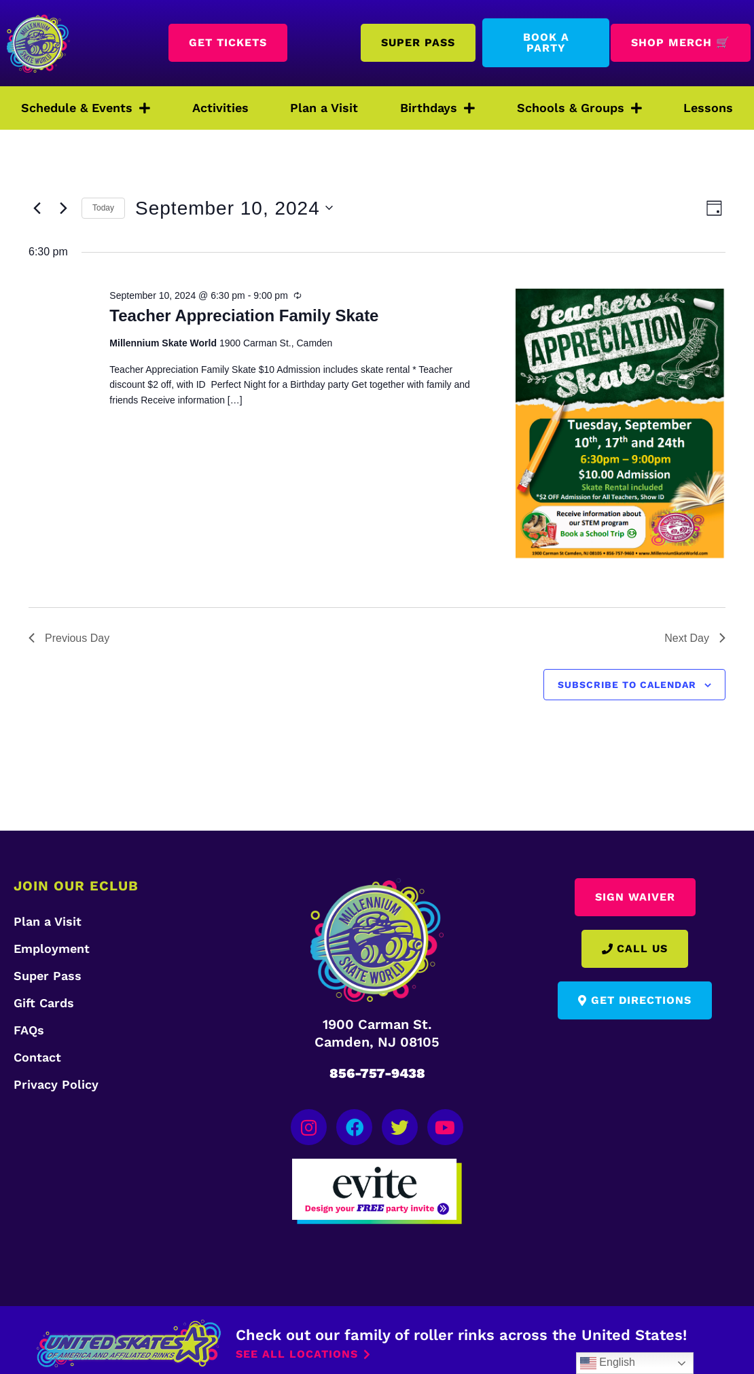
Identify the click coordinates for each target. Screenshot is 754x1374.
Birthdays (437, 108)
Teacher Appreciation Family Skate (243, 315)
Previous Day (69, 638)
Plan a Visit (324, 108)
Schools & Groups (579, 108)
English (607, 1363)
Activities (220, 108)
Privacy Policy (56, 1084)
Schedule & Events (85, 108)
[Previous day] (37, 208)
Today (103, 208)
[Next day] (63, 208)
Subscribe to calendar (627, 684)
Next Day (694, 638)
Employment (52, 948)
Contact (37, 1057)
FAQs (29, 1030)
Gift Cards (44, 1003)
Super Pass (48, 976)
